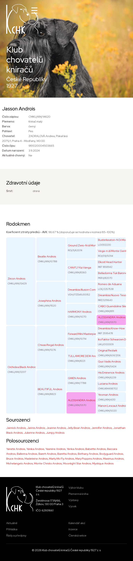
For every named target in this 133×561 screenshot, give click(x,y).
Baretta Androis (67, 454)
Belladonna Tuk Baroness (113, 273)
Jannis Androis (36, 428)
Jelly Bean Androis (78, 428)
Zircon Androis (16, 278)
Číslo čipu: (9, 146)
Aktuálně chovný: (13, 155)
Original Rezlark (107, 350)
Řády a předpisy (16, 535)
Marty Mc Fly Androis (61, 458)
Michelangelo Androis (19, 463)
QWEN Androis (77, 378)
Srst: (9, 191)
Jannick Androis (16, 428)
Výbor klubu (76, 487)
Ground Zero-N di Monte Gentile (88, 245)
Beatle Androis (47, 256)
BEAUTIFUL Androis (50, 389)
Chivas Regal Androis (51, 345)
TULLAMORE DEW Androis (84, 356)
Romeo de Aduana (110, 284)
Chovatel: (8, 136)
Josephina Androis (49, 301)
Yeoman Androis (108, 395)
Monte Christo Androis (48, 463)
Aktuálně (11, 523)
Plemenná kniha (78, 494)
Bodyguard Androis (111, 454)
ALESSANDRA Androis (81, 400)
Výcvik (73, 506)
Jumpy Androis (55, 433)
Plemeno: (8, 121)
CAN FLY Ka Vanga (79, 267)
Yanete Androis (15, 449)
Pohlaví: (7, 131)
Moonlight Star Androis (77, 463)
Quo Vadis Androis (109, 361)
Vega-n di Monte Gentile (113, 251)
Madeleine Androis (36, 458)
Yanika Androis (35, 449)
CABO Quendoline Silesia (114, 306)
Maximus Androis (113, 458)
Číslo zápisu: (10, 117)
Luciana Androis (108, 383)
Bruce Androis (14, 458)
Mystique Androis (103, 463)
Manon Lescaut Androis (112, 406)
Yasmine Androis (55, 449)
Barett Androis (47, 454)
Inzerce (73, 529)
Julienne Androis (34, 433)
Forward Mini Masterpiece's (84, 334)
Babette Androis (95, 449)
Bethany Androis (88, 454)
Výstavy (73, 500)
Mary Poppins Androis (88, 458)
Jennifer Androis (101, 428)
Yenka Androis (75, 449)
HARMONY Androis (79, 312)
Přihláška (11, 529)
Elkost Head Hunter (110, 262)
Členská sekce (77, 535)
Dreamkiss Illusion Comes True (86, 289)
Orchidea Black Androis (22, 367)
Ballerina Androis (27, 454)
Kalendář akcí (77, 523)
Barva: (6, 126)
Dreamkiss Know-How (111, 328)
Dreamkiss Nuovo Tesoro (113, 295)
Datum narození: (13, 150)
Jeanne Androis (56, 428)
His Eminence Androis (111, 372)
